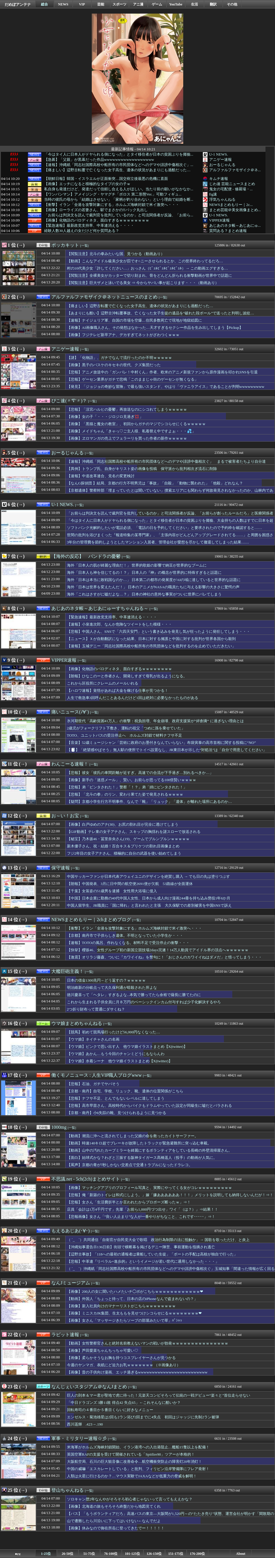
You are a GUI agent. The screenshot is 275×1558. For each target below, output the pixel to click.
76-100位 (110, 1554)
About (240, 1554)
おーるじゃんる (222, 165)
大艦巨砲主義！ (67, 971)
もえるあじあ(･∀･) (70, 1230)
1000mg (58, 1127)
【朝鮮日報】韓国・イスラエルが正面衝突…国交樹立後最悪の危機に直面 (106, 178)
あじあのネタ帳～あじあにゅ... (235, 225)
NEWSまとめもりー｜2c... (231, 204)
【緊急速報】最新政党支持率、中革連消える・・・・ (89, 225)
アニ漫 (138, 4)
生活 (194, 4)
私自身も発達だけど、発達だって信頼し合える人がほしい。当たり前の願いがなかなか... (118, 189)
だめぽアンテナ (18, 4)
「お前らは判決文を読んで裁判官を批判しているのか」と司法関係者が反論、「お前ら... (118, 215)
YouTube (175, 4)
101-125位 (132, 1554)
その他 (232, 4)
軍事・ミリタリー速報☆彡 (79, 1438)
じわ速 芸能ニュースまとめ (232, 184)
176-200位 (197, 1554)
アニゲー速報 (220, 159)
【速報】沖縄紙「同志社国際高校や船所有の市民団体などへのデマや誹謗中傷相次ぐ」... (118, 164)
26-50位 (67, 1554)
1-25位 (46, 1554)
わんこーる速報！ (69, 764)
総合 (44, 4)
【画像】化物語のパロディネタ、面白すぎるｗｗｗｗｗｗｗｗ (96, 220)
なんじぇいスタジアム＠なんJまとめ (89, 1386)
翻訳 (213, 4)
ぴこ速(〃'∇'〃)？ (69, 400)
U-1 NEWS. (218, 154)
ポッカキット (65, 245)
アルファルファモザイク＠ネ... (235, 170)
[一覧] (84, 245)
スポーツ (119, 4)
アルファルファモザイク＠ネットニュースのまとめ (104, 296)
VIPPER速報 (219, 220)
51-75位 (89, 1554)
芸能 (100, 4)
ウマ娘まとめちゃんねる (76, 1023)
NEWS (63, 4)
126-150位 (154, 1554)
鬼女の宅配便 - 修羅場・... (231, 189)
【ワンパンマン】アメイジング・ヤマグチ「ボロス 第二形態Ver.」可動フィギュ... (113, 194)
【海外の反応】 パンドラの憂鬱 (86, 556)
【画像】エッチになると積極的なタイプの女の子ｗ (87, 183)
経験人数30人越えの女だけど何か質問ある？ (81, 230)
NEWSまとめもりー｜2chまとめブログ (91, 919)
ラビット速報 (65, 1334)
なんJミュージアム (70, 1282)
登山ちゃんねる (67, 1490)
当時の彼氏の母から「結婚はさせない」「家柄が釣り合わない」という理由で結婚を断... (118, 199)
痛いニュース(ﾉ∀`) (70, 711)
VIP (82, 4)
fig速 (213, 194)
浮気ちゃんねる (222, 199)
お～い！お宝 (65, 815)
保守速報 (60, 867)
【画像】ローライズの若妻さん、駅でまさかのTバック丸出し (96, 210)
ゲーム (157, 4)
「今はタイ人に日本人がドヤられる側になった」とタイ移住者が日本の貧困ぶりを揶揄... (118, 154)
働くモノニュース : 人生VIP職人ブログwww (96, 1075)
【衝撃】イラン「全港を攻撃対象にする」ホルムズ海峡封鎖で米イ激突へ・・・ (111, 204)
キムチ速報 (218, 178)
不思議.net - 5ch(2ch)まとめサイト (85, 1179)
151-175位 (175, 1554)
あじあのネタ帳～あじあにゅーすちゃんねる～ (99, 608)
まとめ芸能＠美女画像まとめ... (235, 210)
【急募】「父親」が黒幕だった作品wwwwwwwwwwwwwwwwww (99, 159)
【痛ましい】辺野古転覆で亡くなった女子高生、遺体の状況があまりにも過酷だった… (117, 170)
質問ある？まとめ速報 (228, 230)
